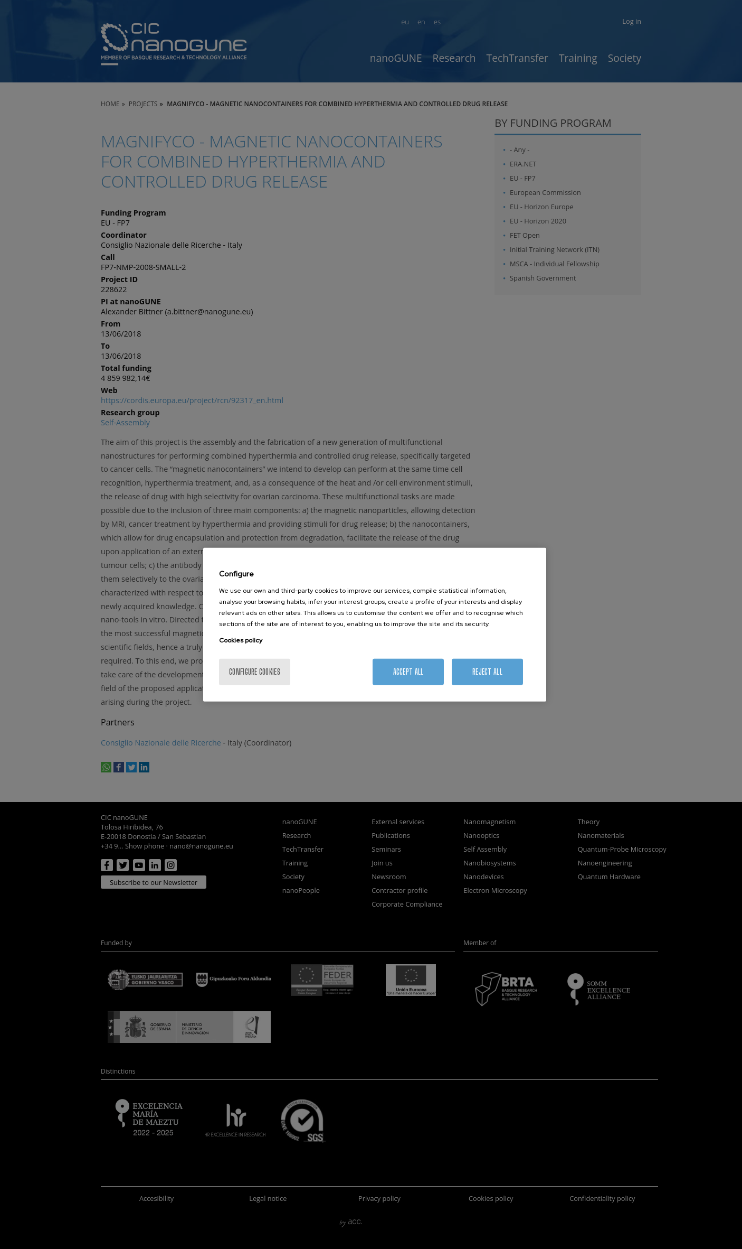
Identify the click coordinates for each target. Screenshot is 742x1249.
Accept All (408, 671)
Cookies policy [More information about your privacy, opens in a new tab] (240, 640)
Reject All (487, 671)
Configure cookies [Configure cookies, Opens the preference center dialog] (254, 671)
